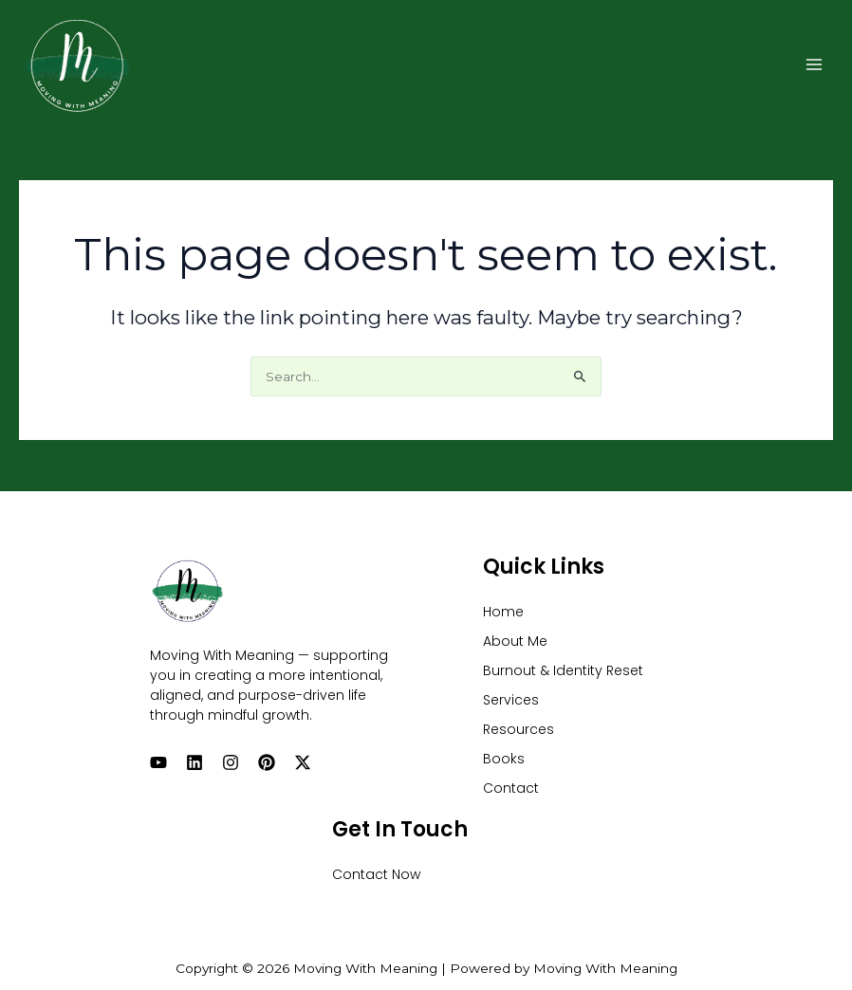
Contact (511, 788)
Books (504, 758)
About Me (515, 641)
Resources (518, 729)
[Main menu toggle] (814, 64)
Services (511, 699)
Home (503, 611)
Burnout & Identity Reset (563, 670)
